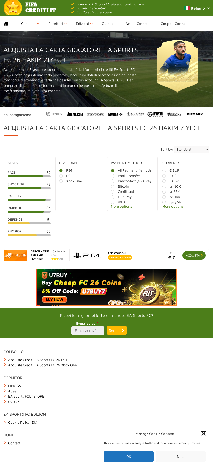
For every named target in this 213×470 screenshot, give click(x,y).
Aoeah (13, 391)
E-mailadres (87, 323)
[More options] (136, 208)
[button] (203, 433)
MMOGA (14, 386)
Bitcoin (120, 186)
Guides (107, 23)
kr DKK (171, 197)
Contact (14, 443)
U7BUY (13, 402)
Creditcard (122, 192)
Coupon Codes (173, 23)
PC (64, 176)
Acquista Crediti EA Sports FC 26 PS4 (37, 360)
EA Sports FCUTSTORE (26, 396)
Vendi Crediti (137, 23)
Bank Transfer (125, 176)
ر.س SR (171, 202)
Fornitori (57, 23)
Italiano (196, 8)
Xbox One (70, 181)
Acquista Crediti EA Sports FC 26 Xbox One (42, 365)
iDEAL (119, 202)
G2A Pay (121, 197)
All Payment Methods (131, 170)
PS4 (65, 170)
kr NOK (171, 186)
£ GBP (170, 181)
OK (128, 456)
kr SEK (171, 192)
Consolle (30, 23)
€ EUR (170, 170)
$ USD (170, 176)
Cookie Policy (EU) (22, 422)
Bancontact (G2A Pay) (132, 181)
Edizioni (84, 23)
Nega (181, 456)
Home (10, 23)
